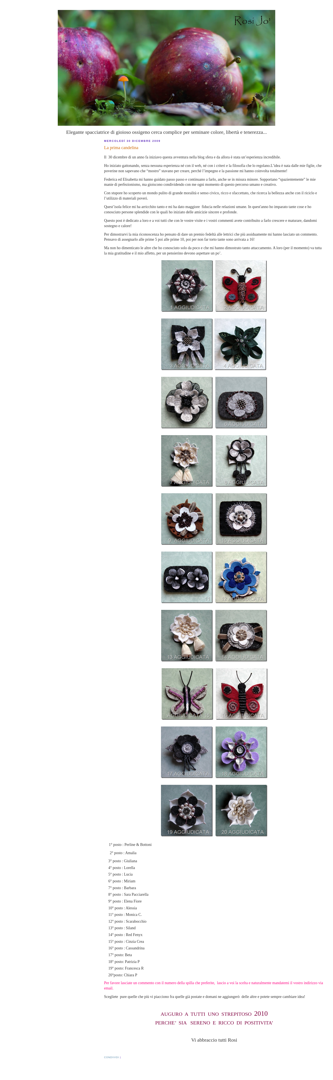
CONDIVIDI (111, 1057)
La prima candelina (121, 147)
